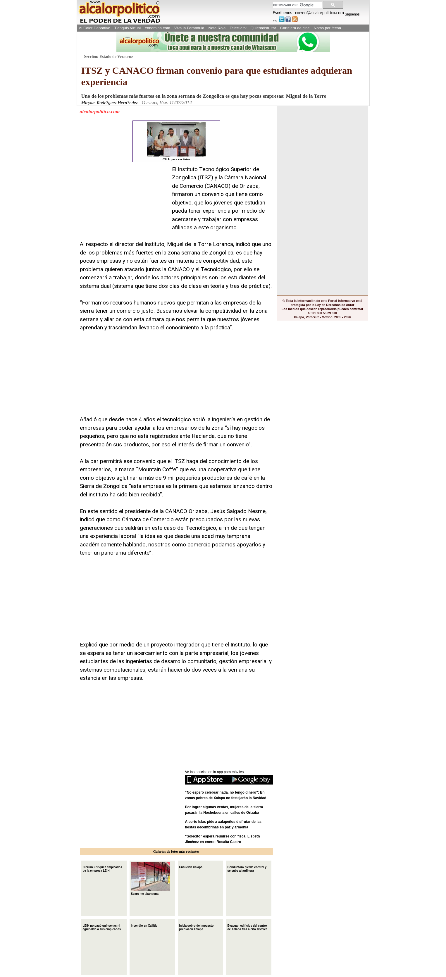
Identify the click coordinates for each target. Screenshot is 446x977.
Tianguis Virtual (127, 28)
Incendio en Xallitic (144, 925)
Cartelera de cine (295, 28)
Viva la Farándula (189, 28)
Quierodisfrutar (263, 28)
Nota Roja (216, 28)
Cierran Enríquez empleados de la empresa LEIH (102, 868)
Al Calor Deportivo (94, 28)
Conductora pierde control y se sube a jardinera (247, 868)
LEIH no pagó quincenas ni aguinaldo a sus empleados (102, 927)
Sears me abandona (150, 878)
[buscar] (297, 5)
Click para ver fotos (176, 141)
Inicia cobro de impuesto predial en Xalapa (196, 927)
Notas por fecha (327, 28)
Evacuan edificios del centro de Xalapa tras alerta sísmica (248, 927)
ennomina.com (157, 28)
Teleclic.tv (238, 28)
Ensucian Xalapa (190, 866)
